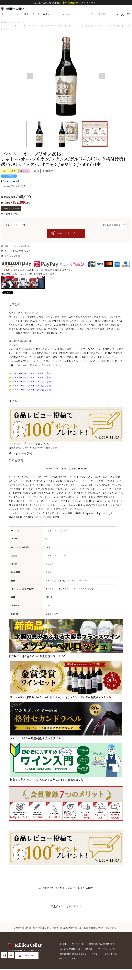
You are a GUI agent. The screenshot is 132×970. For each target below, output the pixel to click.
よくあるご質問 (12, 256)
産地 (27, 14)
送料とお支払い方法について (17, 252)
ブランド (36, 14)
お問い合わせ (31, 956)
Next (102, 76)
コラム (56, 14)
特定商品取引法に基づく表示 (72, 955)
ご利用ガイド (75, 945)
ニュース (67, 14)
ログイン (93, 955)
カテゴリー (7, 14)
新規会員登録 (107, 955)
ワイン (30, 22)
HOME (4, 22)
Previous (30, 76)
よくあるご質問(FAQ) (69, 950)
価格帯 (47, 14)
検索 (116, 15)
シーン (18, 14)
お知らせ (87, 950)
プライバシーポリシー (104, 950)
